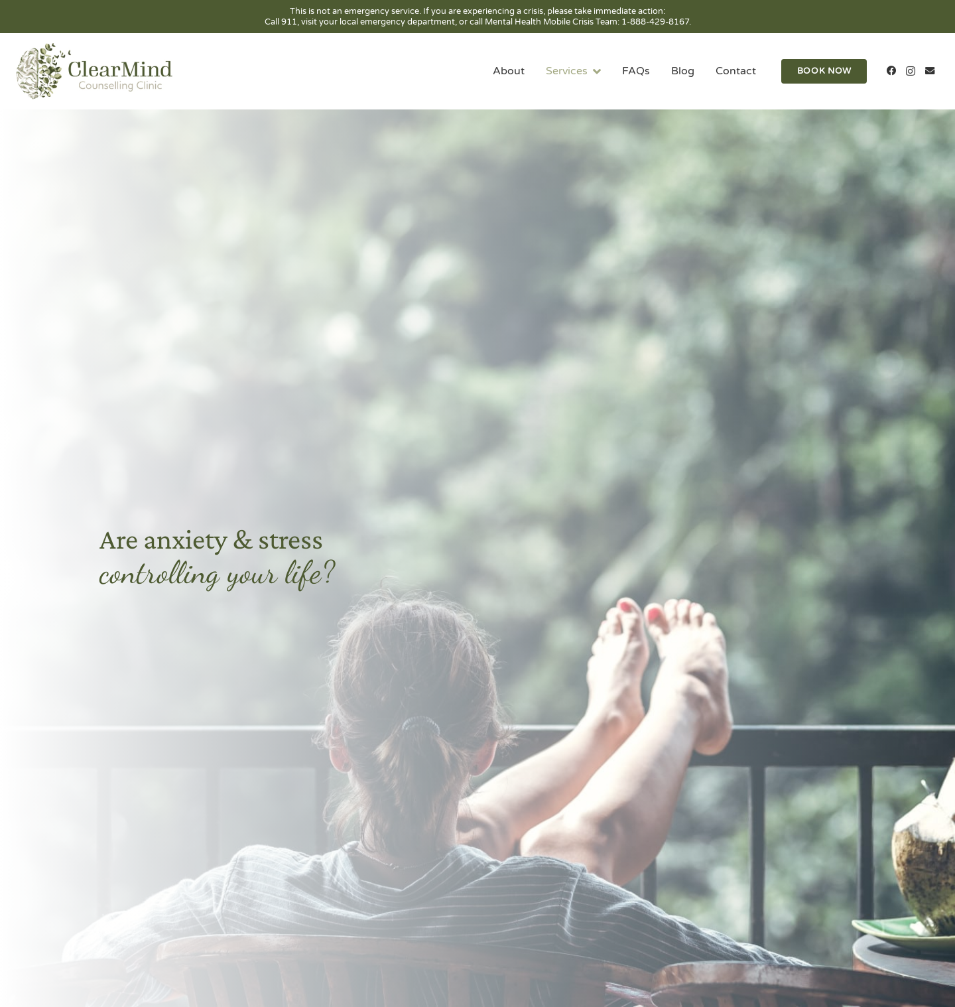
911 (289, 22)
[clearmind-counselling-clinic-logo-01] (94, 71)
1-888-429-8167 (655, 22)
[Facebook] (891, 71)
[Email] (929, 71)
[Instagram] (910, 71)
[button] (594, 71)
